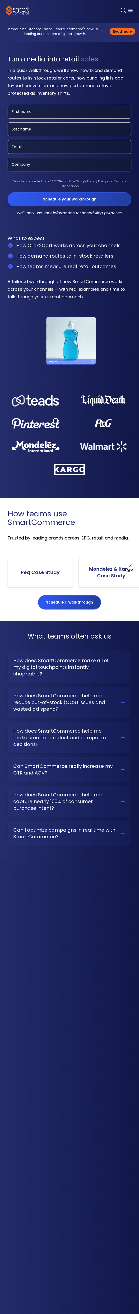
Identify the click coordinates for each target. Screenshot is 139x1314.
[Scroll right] (130, 565)
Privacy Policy (97, 181)
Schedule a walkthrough (69, 602)
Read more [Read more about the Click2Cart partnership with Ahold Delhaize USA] (124, 31)
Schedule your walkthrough (69, 199)
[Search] (123, 10)
